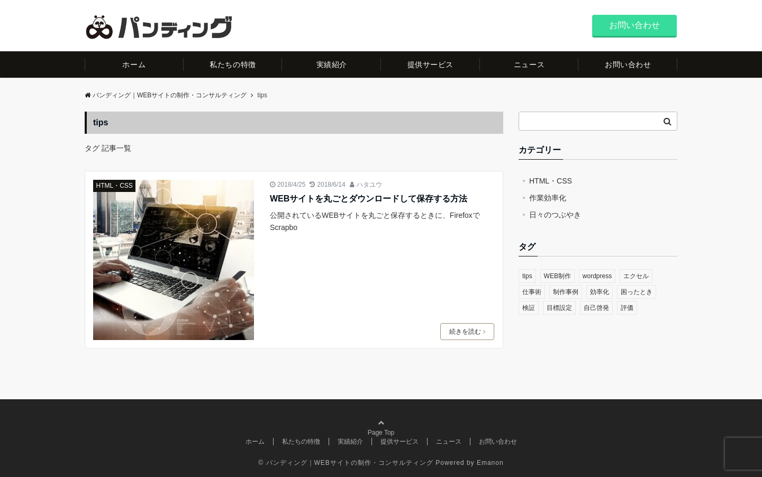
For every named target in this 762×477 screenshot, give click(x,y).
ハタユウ (369, 184)
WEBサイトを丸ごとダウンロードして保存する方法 (368, 198)
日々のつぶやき (555, 214)
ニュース (529, 64)
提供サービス (430, 64)
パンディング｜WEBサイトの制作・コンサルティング (166, 95)
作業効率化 (547, 198)
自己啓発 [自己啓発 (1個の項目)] (596, 307)
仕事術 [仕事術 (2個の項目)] (531, 292)
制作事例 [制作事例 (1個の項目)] (565, 292)
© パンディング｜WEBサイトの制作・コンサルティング (345, 462)
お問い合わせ (634, 25)
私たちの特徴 (233, 64)
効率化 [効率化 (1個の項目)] (599, 292)
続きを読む (467, 331)
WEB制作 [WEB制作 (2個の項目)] (557, 276)
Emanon (490, 462)
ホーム (134, 64)
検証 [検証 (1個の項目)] (528, 307)
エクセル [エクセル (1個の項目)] (636, 276)
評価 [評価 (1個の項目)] (627, 307)
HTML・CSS (114, 185)
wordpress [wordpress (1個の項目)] (597, 276)
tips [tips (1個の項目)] (527, 276)
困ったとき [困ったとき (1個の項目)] (636, 292)
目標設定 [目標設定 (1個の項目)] (559, 307)
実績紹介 (331, 64)
